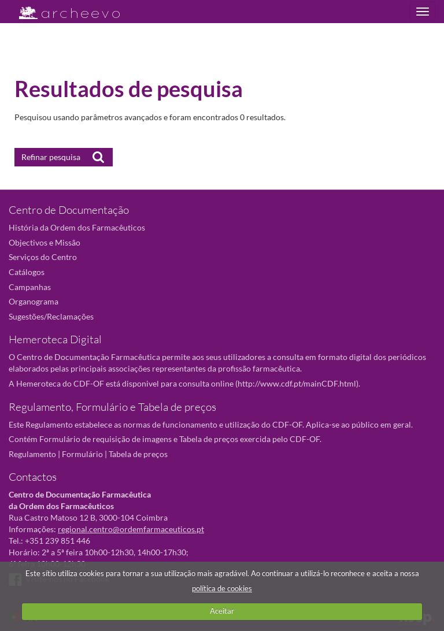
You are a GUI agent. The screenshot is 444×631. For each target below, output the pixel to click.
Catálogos (27, 272)
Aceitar (222, 610)
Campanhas (30, 287)
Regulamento (32, 454)
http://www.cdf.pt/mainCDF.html (297, 383)
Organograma (33, 301)
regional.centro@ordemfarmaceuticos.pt (131, 529)
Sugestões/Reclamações (51, 316)
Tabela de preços (138, 454)
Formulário (82, 454)
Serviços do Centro (43, 257)
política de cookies (222, 588)
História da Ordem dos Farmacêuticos (77, 227)
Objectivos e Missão (44, 242)
